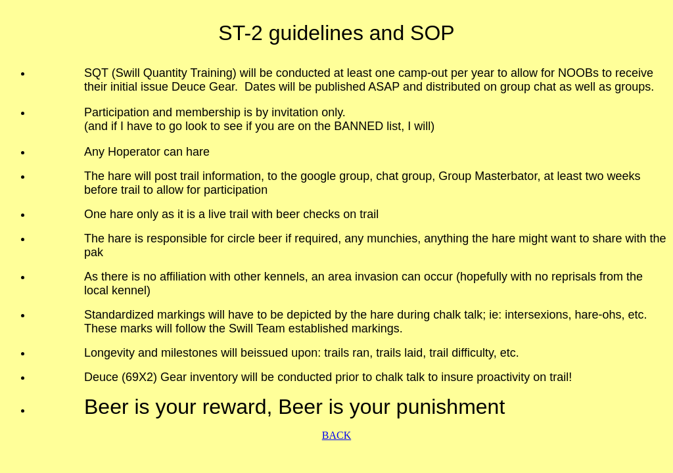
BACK (336, 435)
